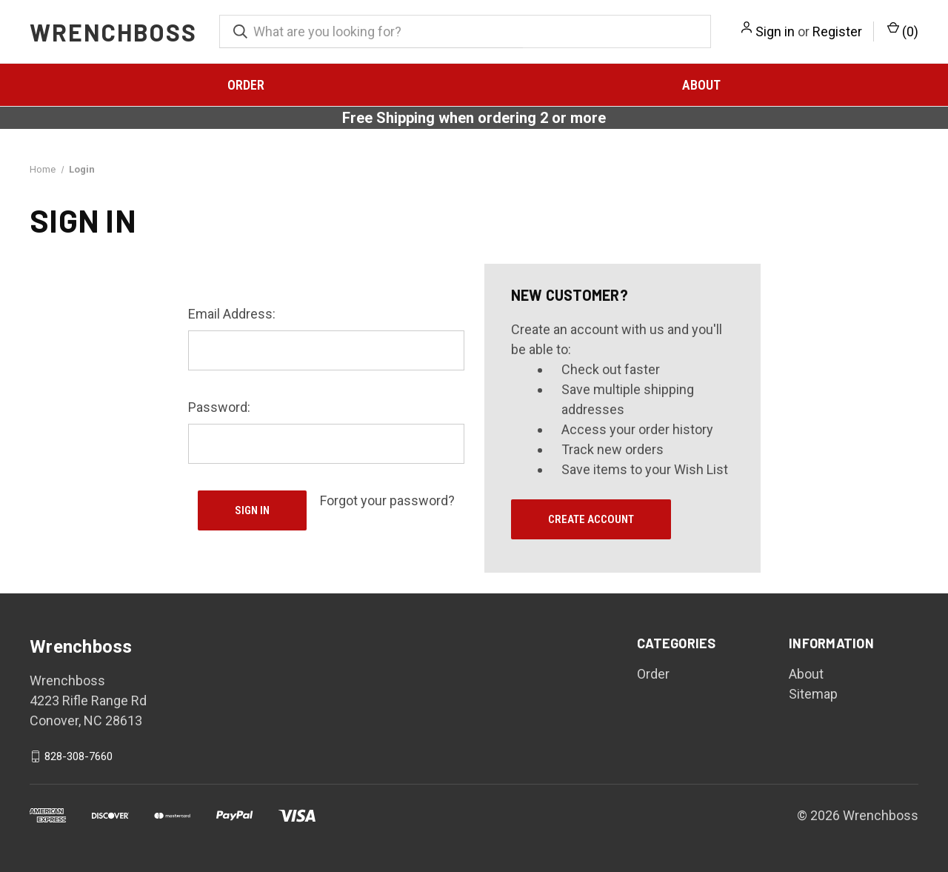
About (701, 85)
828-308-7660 (78, 756)
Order (245, 85)
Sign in (775, 31)
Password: (219, 407)
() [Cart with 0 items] (902, 30)
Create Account (591, 519)
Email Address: (232, 314)
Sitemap (813, 694)
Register (837, 31)
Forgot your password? (387, 500)
